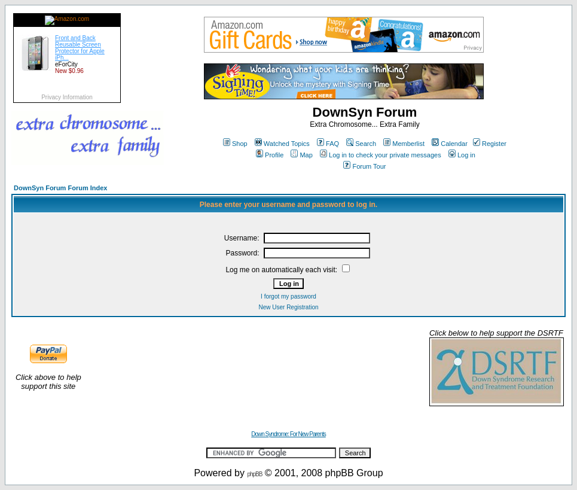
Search (361, 143)
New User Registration (288, 307)
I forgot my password (288, 296)
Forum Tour (364, 166)
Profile (269, 155)
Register (489, 143)
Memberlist (404, 143)
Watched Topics (282, 143)
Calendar (450, 143)
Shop (235, 143)
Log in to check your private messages (380, 155)
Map (301, 155)
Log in (461, 155)
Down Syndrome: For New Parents (288, 434)
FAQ (328, 143)
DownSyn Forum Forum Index (60, 187)
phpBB (254, 474)
